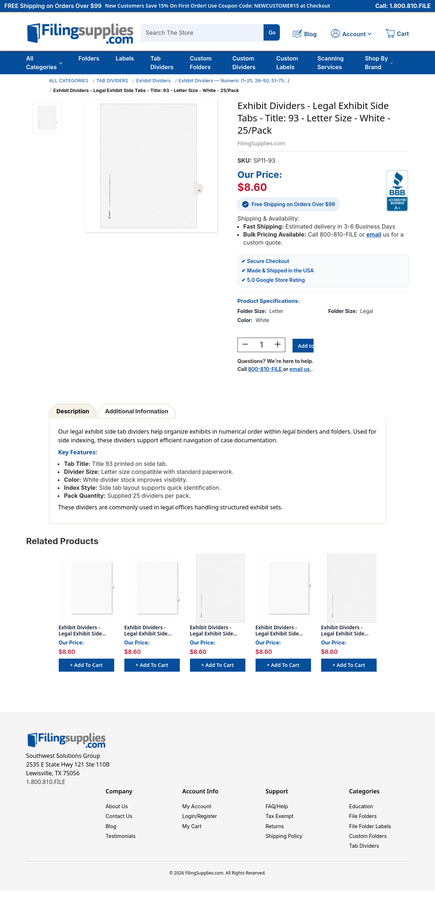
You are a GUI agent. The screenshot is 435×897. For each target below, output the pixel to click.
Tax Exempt (279, 818)
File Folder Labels (370, 829)
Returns (274, 829)
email (373, 234)
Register (207, 818)
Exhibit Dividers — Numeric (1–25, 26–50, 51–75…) (234, 80)
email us (300, 370)
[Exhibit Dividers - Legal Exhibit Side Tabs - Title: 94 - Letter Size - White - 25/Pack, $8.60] (152, 589)
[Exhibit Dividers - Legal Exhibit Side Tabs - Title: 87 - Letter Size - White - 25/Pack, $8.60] (86, 589)
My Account (196, 808)
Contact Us (118, 818)
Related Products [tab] (62, 542)
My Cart (192, 829)
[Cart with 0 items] (397, 34)
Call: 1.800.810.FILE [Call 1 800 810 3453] (403, 6)
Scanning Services (330, 63)
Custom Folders (201, 63)
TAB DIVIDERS (112, 80)
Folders (89, 58)
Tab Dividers (162, 63)
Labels (125, 58)
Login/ (190, 818)
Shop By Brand (379, 63)
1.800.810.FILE (45, 783)
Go (272, 32)
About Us (116, 808)
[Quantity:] (261, 346)
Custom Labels (287, 63)
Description (73, 412)
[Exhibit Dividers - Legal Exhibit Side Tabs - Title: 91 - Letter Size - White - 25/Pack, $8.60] (349, 589)
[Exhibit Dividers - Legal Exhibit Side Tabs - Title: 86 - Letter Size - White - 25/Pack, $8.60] (283, 589)
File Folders (363, 818)
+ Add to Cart (86, 669)
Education (361, 808)
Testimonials (120, 840)
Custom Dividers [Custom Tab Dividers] (244, 63)
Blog (110, 829)
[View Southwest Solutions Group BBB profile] (397, 191)
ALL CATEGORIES (68, 80)
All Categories (44, 63)
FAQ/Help (276, 808)
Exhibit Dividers (153, 80)
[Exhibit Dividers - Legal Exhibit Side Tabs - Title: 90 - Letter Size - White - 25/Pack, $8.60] (217, 589)
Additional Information (136, 412)
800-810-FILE (265, 370)
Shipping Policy (283, 840)
